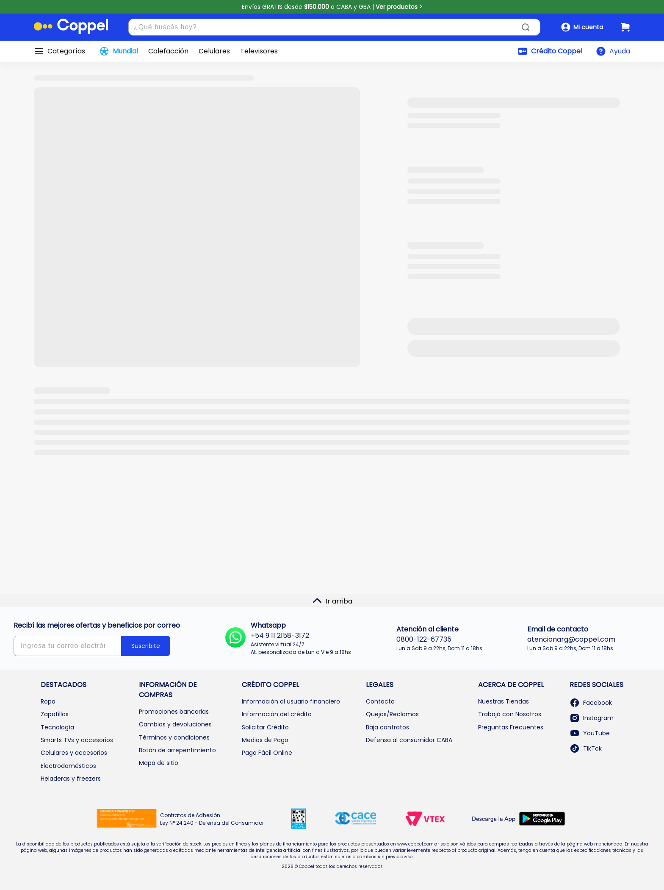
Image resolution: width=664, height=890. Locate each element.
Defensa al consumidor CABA (409, 740)
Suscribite (145, 646)
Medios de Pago (265, 740)
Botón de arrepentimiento (177, 750)
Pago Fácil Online (267, 752)
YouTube (590, 733)
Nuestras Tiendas (503, 701)
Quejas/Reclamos (392, 714)
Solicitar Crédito (265, 727)
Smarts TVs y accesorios (77, 740)
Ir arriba (332, 600)
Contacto (380, 701)
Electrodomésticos (68, 766)
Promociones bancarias (174, 711)
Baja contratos (387, 727)
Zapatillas (55, 714)
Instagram (592, 718)
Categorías (66, 51)
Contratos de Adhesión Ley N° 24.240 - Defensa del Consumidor (212, 819)
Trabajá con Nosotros (509, 714)
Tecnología (57, 727)
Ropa (48, 701)
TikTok (586, 748)
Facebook (591, 703)
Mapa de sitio (158, 763)
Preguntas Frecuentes (510, 727)
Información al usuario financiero (291, 701)
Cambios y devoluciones (175, 724)
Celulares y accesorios (74, 752)
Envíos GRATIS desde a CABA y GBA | (332, 7)
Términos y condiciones (174, 737)
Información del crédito (277, 714)
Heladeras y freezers (71, 778)
